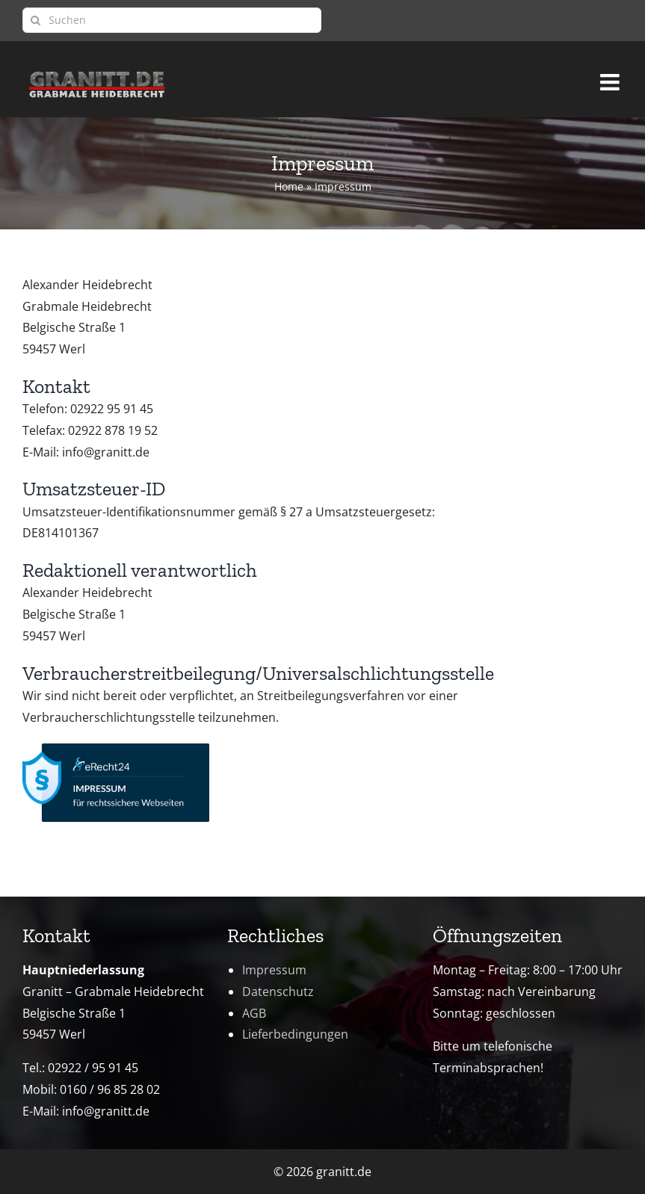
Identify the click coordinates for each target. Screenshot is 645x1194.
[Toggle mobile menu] (611, 75)
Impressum (274, 970)
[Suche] (35, 20)
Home (288, 186)
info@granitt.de (105, 1111)
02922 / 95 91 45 (93, 1068)
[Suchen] (171, 20)
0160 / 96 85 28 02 (110, 1089)
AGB (254, 1013)
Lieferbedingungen (295, 1034)
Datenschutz (278, 991)
